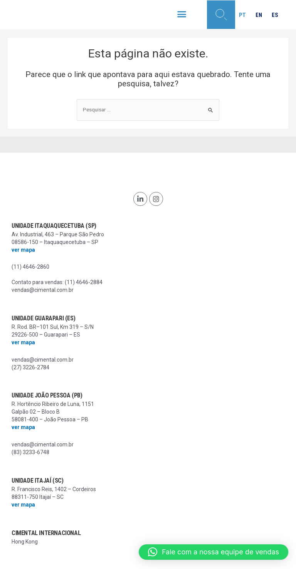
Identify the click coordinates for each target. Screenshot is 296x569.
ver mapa (23, 250)
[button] (181, 14)
